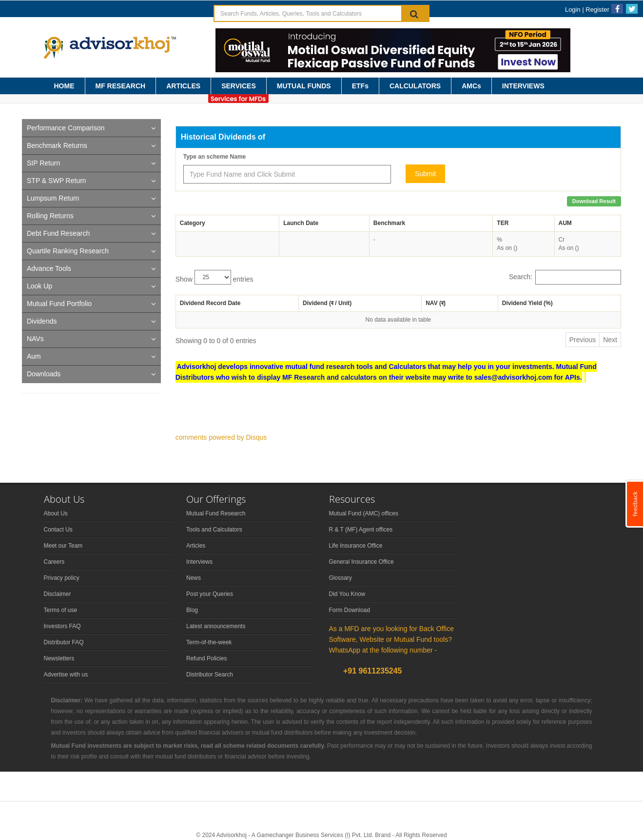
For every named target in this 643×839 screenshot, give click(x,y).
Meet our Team (63, 545)
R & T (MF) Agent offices (361, 529)
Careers (54, 561)
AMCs (471, 86)
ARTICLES (183, 86)
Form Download (349, 610)
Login (573, 9)
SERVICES (238, 86)
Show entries (214, 277)
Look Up (39, 286)
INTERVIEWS (523, 86)
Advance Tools (49, 268)
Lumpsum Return (53, 198)
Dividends (42, 321)
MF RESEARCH (121, 86)
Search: (565, 277)
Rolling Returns (50, 216)
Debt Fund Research (58, 233)
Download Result (594, 201)
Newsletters (59, 658)
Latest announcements (215, 626)
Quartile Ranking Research (68, 251)
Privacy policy (61, 577)
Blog (192, 610)
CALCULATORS (415, 86)
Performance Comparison (66, 128)
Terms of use (61, 610)
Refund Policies (206, 658)
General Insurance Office (361, 561)
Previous (582, 340)
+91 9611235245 (371, 671)
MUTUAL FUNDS (304, 86)
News (193, 577)
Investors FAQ (62, 626)
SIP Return (43, 163)
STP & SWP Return (56, 180)
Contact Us (58, 529)
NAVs (35, 339)
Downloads (43, 374)
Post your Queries (209, 594)
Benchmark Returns (57, 145)
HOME (64, 86)
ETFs (360, 86)
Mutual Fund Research (215, 513)
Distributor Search (209, 674)
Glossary (340, 577)
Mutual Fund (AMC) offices (364, 513)
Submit (425, 174)
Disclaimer (57, 594)
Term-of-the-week (209, 642)
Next (610, 340)
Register (597, 9)
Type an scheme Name (214, 156)
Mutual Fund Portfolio (59, 303)
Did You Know (347, 594)
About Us (56, 513)
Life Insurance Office (356, 545)
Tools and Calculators (214, 529)
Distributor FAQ (64, 642)
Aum (34, 356)
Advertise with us (66, 674)
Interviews (199, 561)
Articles (195, 545)
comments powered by (221, 437)
